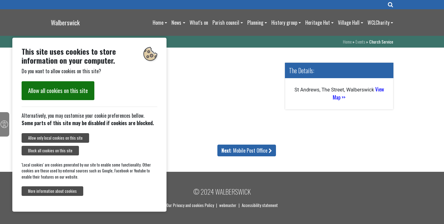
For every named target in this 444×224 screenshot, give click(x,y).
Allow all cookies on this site (58, 90)
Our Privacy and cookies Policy (190, 205)
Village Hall (349, 22)
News (176, 22)
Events (360, 41)
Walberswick (65, 22)
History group (284, 22)
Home (158, 22)
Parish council (225, 22)
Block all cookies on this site (50, 151)
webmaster (227, 205)
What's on (199, 22)
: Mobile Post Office (246, 150)
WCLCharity (378, 22)
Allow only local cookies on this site (55, 138)
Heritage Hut (317, 22)
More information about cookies (52, 191)
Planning (255, 22)
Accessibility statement (260, 205)
